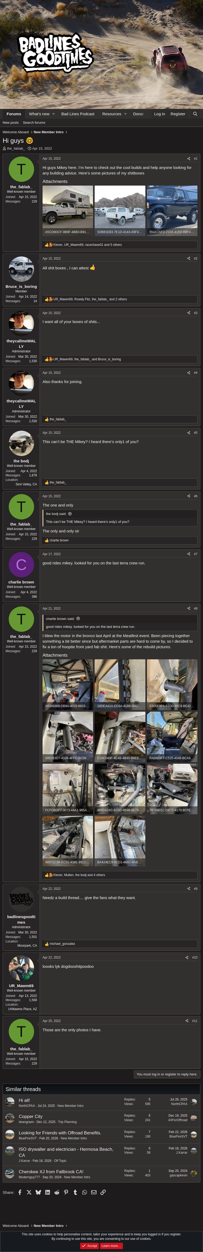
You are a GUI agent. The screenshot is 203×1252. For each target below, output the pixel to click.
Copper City (31, 1116)
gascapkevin (178, 1175)
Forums (14, 114)
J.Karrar (24, 1161)
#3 (195, 313)
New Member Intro (71, 1106)
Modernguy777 (29, 1177)
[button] (53, 114)
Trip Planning (67, 1122)
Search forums (34, 123)
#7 (195, 554)
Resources (111, 114)
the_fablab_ (16, 148)
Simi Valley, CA (26, 484)
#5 (195, 433)
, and (87, 359)
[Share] (188, 159)
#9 (195, 889)
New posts (11, 123)
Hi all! (24, 1100)
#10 (194, 957)
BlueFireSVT (28, 1138)
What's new (39, 114)
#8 (195, 608)
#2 (195, 258)
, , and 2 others (90, 299)
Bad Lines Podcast (77, 114)
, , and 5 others (87, 245)
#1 (195, 158)
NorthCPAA (27, 1106)
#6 (195, 496)
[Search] (195, 114)
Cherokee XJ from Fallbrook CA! (51, 1171)
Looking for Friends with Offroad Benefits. (60, 1132)
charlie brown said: (60, 619)
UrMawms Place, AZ (22, 1009)
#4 (195, 373)
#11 (194, 1021)
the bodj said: (56, 514)
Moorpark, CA (27, 945)
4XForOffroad (177, 1120)
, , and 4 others (79, 875)
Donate (139, 114)
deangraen (26, 1122)
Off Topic (60, 1161)
